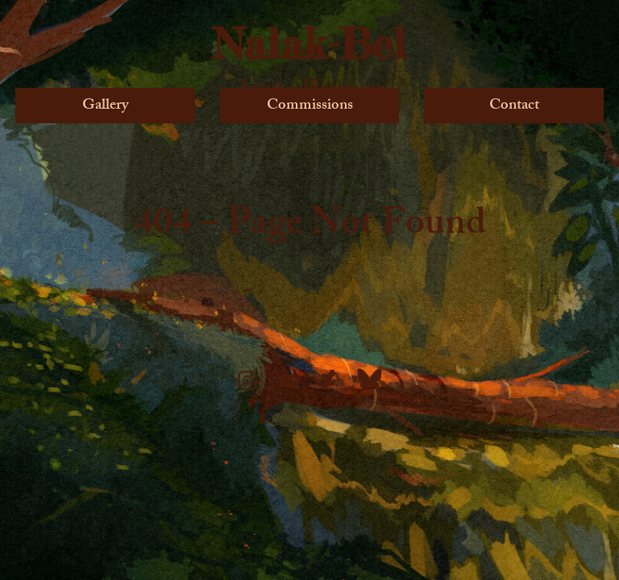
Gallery (105, 105)
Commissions (310, 105)
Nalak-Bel (309, 43)
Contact (514, 105)
